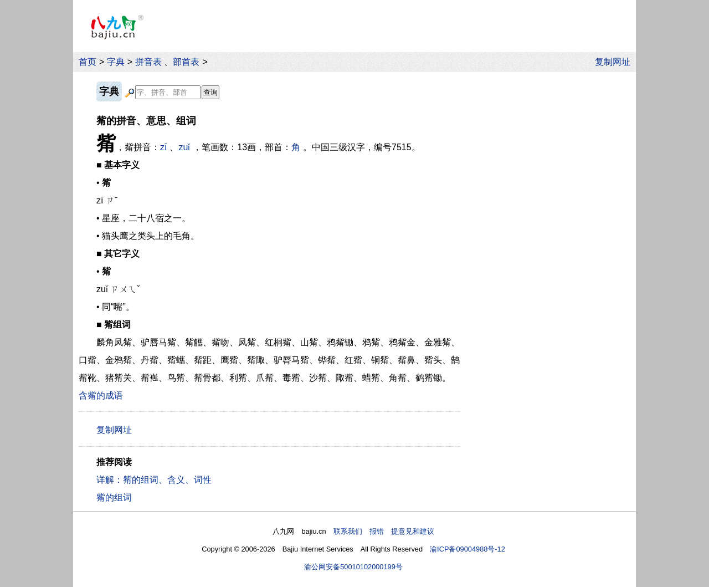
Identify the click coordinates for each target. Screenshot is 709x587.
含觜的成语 (101, 395)
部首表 (186, 62)
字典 (116, 62)
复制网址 (615, 62)
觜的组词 (114, 497)
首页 (87, 62)
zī (163, 147)
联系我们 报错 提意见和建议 (383, 531)
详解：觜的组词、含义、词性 (154, 479)
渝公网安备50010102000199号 (353, 567)
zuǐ (184, 147)
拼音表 (148, 62)
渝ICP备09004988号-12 (467, 549)
